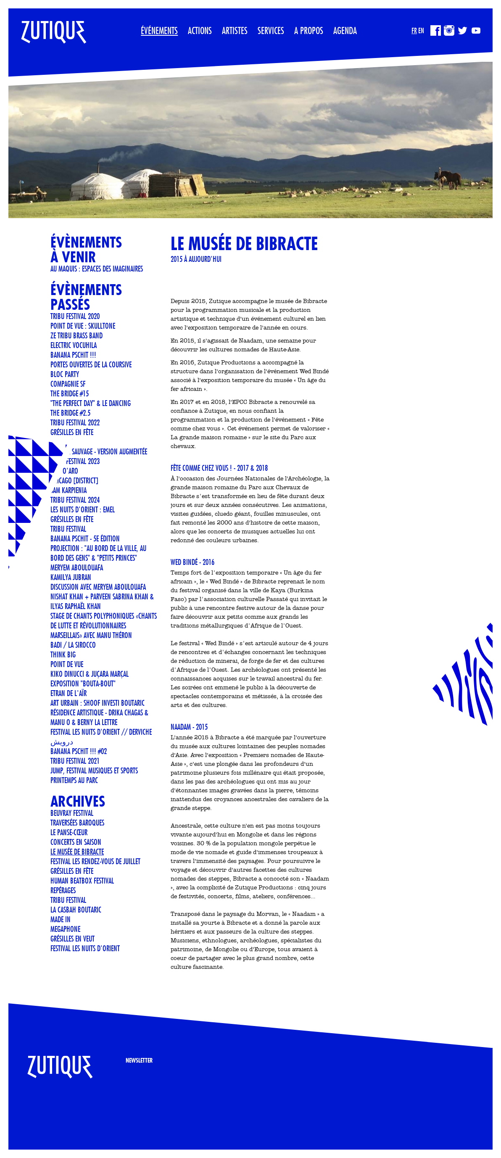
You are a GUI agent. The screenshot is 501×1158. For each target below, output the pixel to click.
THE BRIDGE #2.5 (70, 413)
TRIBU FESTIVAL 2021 (75, 761)
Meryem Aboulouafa (76, 567)
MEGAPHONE (65, 929)
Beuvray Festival (71, 813)
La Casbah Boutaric (75, 910)
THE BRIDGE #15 (69, 393)
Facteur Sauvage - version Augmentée (98, 451)
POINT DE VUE (66, 664)
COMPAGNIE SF (67, 384)
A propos (308, 30)
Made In (60, 919)
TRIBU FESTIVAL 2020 (75, 316)
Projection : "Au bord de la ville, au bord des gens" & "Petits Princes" (98, 553)
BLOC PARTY (64, 374)
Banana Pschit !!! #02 (78, 751)
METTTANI (61, 442)
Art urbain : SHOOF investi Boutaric (97, 703)
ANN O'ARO (64, 471)
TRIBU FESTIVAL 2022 (75, 422)
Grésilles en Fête (71, 432)
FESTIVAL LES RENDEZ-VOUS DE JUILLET (95, 861)
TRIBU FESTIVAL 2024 (75, 500)
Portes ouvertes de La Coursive (91, 364)
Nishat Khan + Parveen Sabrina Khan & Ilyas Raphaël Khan (102, 601)
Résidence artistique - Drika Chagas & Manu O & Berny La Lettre (99, 717)
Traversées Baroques (77, 823)
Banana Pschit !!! (73, 355)
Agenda (345, 30)
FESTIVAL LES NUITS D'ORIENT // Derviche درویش (101, 737)
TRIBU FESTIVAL (68, 529)
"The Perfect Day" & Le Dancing (90, 403)
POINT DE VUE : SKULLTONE (82, 326)
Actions (200, 30)
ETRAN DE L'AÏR (68, 693)
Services (271, 30)
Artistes (235, 30)
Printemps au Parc (74, 780)
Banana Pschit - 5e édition (85, 538)
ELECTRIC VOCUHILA (73, 345)
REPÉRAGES (63, 890)
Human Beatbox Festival (82, 881)
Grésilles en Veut (72, 939)
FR (414, 30)
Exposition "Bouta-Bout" (83, 683)
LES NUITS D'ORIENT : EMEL (82, 509)
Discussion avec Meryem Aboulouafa (98, 587)
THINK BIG (63, 654)
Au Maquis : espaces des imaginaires (96, 269)
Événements (159, 30)
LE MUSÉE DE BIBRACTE (77, 852)
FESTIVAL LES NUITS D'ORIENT (85, 948)
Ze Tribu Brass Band (76, 335)
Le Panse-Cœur (68, 832)
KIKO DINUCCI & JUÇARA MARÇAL (89, 674)
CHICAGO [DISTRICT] (74, 480)
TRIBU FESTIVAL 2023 (75, 461)
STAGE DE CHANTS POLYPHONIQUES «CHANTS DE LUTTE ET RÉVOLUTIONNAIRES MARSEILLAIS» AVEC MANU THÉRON (103, 625)
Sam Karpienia (68, 490)
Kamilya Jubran (70, 577)
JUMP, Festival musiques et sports (94, 770)
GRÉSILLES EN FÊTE (71, 519)
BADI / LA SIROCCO (73, 645)
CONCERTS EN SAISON (75, 842)
